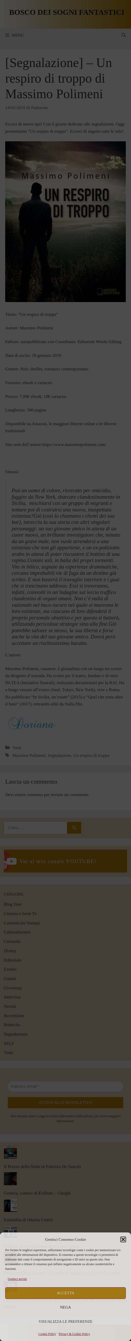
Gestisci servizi (17, 1279)
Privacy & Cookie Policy (74, 1334)
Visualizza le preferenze (65, 1321)
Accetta (65, 1293)
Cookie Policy (47, 1334)
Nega (65, 1307)
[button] (123, 1239)
